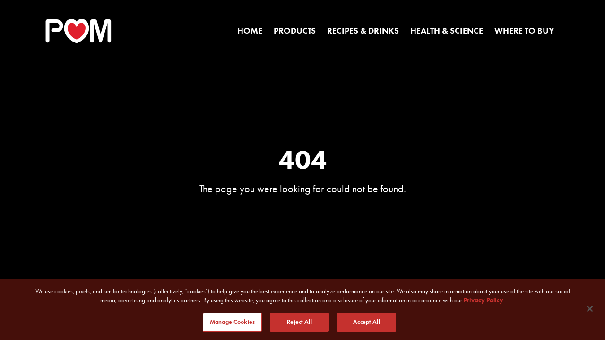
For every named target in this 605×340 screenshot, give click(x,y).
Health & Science (446, 31)
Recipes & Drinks (363, 31)
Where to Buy (524, 31)
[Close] (589, 309)
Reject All (299, 323)
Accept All (366, 323)
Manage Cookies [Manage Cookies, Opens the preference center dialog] (232, 323)
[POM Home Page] (78, 31)
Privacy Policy (483, 301)
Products (295, 31)
